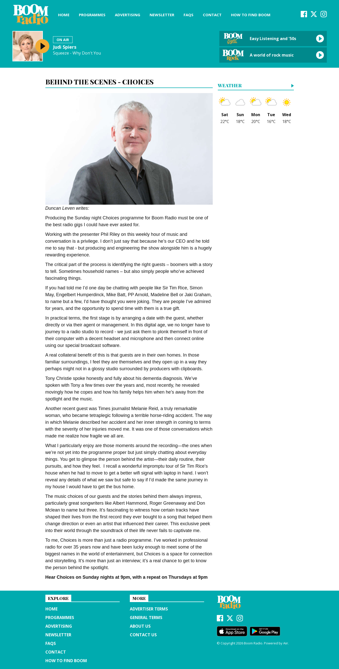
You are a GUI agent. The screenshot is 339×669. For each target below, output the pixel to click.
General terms (146, 617)
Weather (230, 86)
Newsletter (162, 14)
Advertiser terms (149, 609)
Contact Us (143, 635)
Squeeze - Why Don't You (77, 53)
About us (140, 626)
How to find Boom (251, 14)
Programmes (92, 14)
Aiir (285, 643)
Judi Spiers (64, 47)
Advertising (127, 14)
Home (63, 14)
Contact (212, 14)
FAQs (188, 14)
